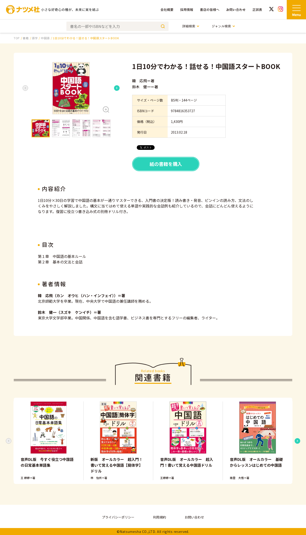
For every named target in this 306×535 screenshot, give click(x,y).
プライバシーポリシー (118, 517)
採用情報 (186, 9)
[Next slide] (117, 88)
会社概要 (166, 9)
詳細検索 (191, 26)
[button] (71, 88)
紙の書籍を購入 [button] (166, 164)
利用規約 (159, 517)
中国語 (45, 38)
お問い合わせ (236, 9)
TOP (17, 38)
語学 (35, 38)
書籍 (26, 38)
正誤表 (257, 9)
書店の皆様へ (209, 9)
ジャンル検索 (223, 26)
